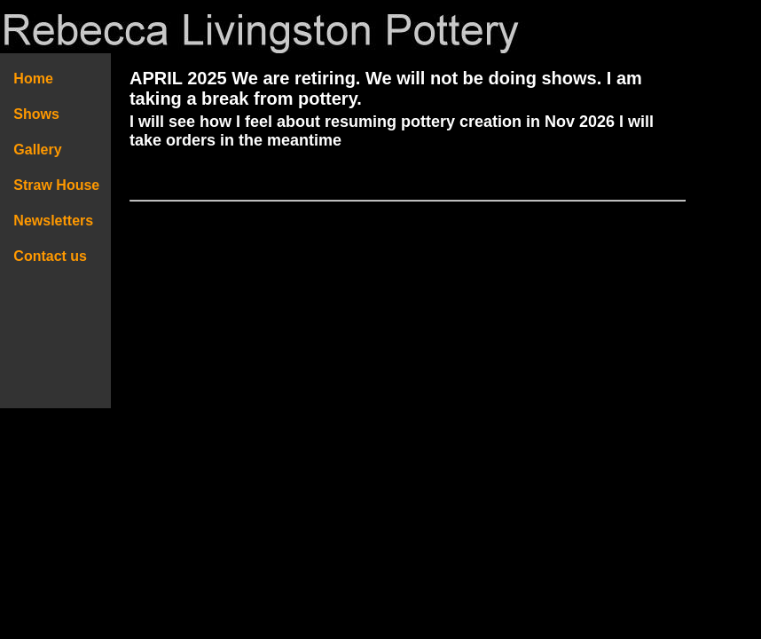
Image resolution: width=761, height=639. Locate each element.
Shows (36, 114)
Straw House (57, 185)
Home (33, 78)
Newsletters (59, 220)
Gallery (38, 149)
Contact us (50, 256)
